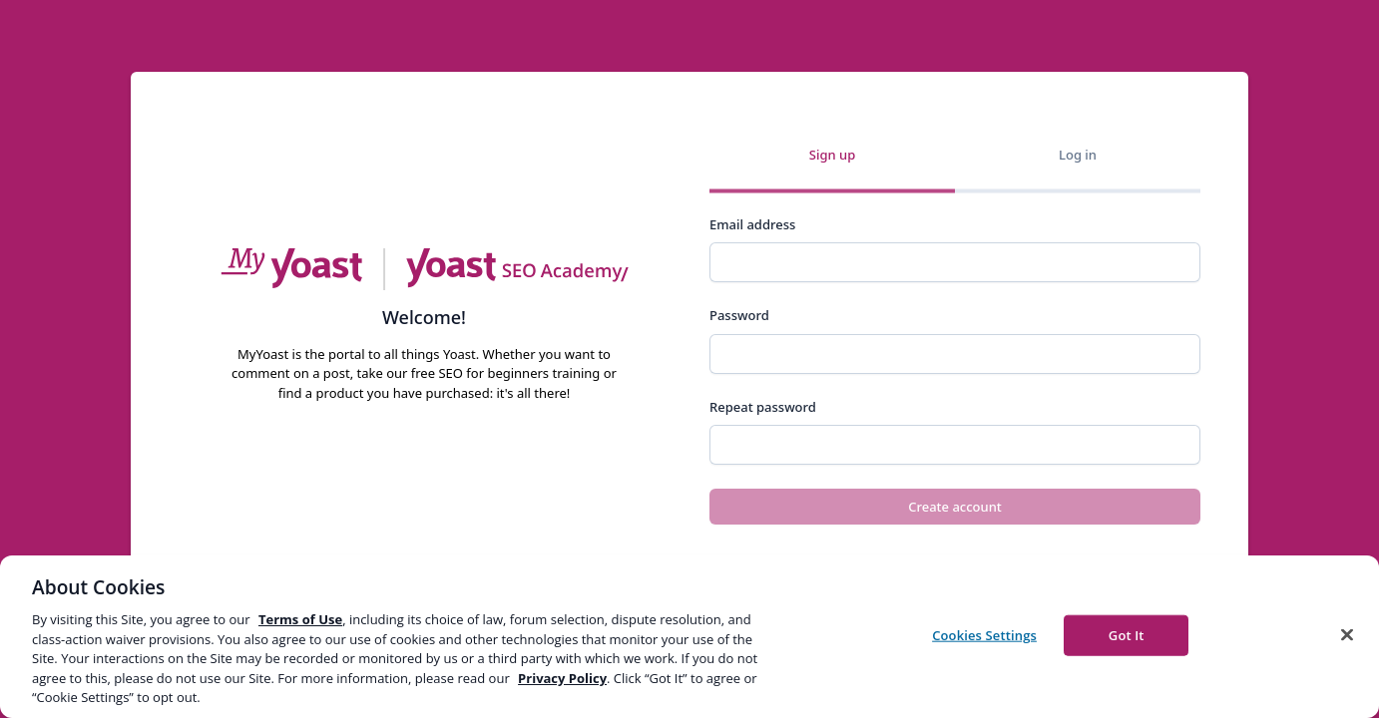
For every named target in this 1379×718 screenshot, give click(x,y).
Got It (1127, 634)
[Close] (1347, 634)
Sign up (832, 155)
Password (739, 315)
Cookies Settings (984, 634)
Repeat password (762, 407)
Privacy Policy (562, 678)
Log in (1078, 155)
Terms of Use (300, 619)
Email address (752, 224)
